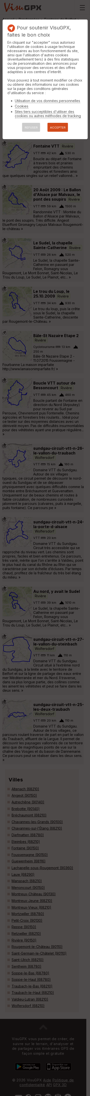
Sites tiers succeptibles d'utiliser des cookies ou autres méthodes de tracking (48, 113)
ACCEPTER (58, 127)
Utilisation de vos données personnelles (47, 101)
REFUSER (31, 127)
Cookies (21, 106)
